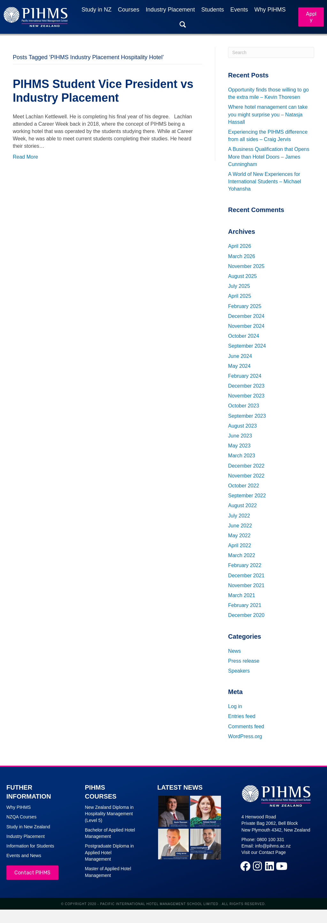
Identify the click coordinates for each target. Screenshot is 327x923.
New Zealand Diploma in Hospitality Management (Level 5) (109, 814)
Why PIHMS (18, 807)
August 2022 (242, 506)
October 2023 (243, 406)
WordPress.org (245, 736)
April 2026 (239, 246)
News (234, 651)
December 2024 (246, 316)
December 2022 (246, 466)
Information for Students (30, 845)
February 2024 (244, 376)
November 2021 (246, 585)
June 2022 (240, 525)
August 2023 (242, 426)
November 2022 (246, 475)
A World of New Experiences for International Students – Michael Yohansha (264, 181)
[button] (245, 866)
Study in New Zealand (28, 826)
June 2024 (240, 356)
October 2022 (243, 485)
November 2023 (246, 396)
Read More (25, 157)
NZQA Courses (21, 816)
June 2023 (240, 435)
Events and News (23, 855)
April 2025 (239, 296)
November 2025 (246, 266)
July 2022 (239, 515)
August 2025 (242, 276)
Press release (243, 661)
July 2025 (239, 286)
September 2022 (247, 495)
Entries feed (241, 716)
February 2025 (244, 306)
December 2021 (246, 575)
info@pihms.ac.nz (273, 845)
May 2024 (239, 366)
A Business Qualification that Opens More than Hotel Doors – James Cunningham (268, 157)
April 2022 (239, 545)
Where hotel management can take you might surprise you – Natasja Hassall (268, 115)
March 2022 (241, 555)
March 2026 (241, 256)
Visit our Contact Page (263, 852)
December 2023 (246, 386)
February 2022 (244, 565)
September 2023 (247, 416)
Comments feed (246, 726)
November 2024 (246, 326)
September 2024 (247, 346)
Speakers (239, 671)
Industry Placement (25, 836)
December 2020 (246, 615)
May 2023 (239, 445)
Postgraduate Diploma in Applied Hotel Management (109, 853)
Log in (235, 706)
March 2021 (241, 595)
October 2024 (243, 336)
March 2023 (241, 456)
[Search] (271, 52)
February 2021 (244, 605)
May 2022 (239, 535)
